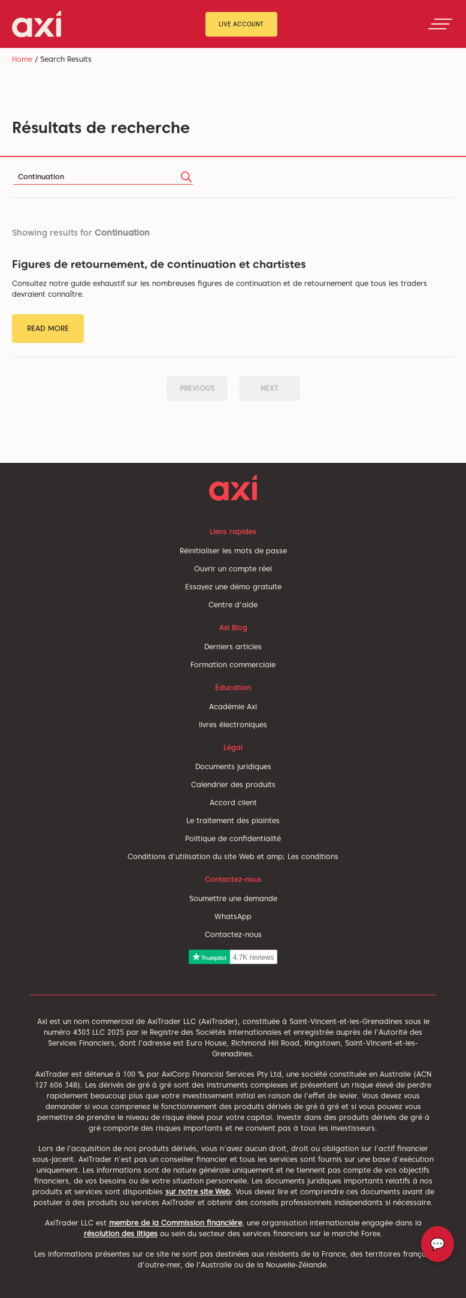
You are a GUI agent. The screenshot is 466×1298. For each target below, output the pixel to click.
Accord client (233, 802)
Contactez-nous (233, 934)
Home (22, 59)
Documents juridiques (233, 766)
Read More (48, 328)
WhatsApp (233, 916)
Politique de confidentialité (233, 838)
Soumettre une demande (233, 898)
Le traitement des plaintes (233, 820)
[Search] (103, 177)
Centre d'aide (233, 604)
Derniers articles (233, 646)
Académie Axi (233, 706)
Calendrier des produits (233, 784)
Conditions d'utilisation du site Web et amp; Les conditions (233, 856)
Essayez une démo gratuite (233, 586)
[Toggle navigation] (440, 24)
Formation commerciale (233, 664)
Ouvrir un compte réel (233, 568)
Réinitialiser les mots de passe (233, 550)
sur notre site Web (198, 1191)
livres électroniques (233, 724)
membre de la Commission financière (175, 1222)
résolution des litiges (121, 1233)
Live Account (241, 24)
